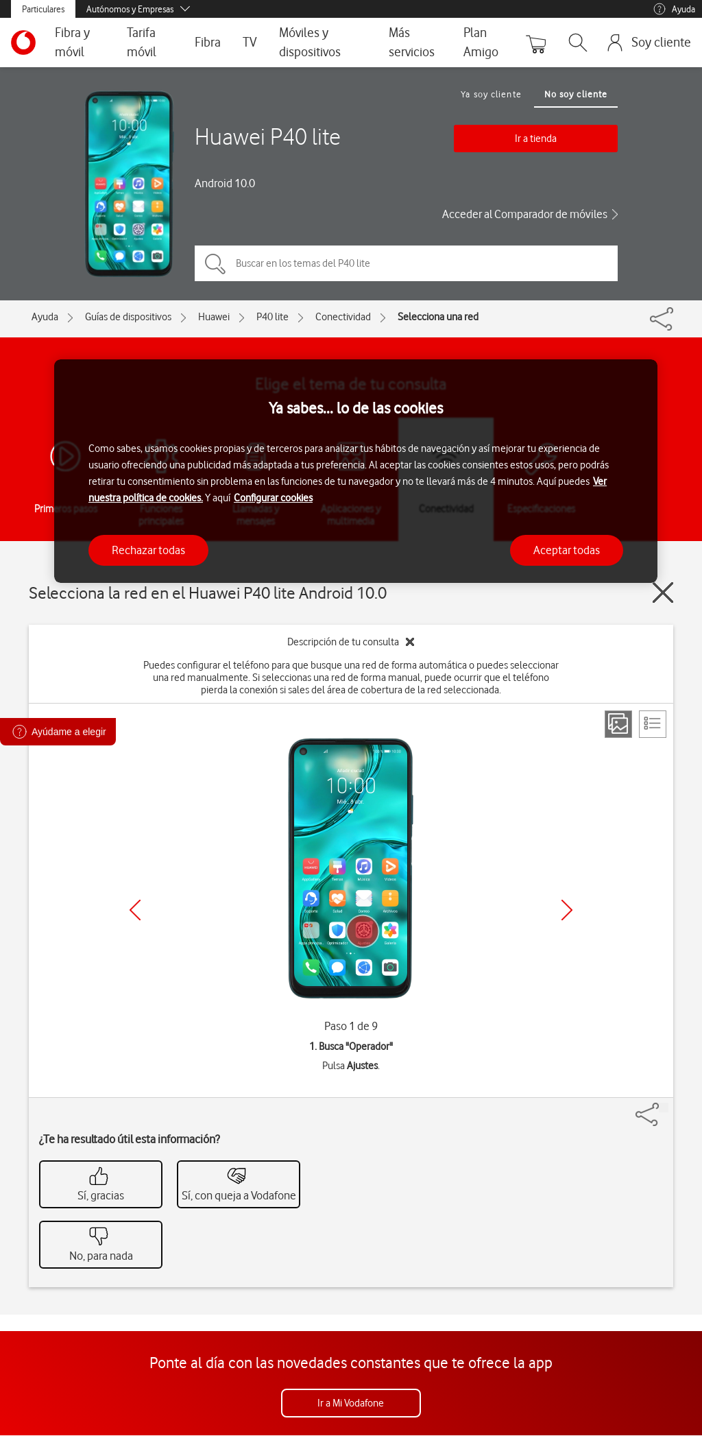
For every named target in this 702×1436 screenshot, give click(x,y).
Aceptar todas (566, 550)
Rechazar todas (148, 550)
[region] (355, 471)
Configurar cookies (273, 498)
